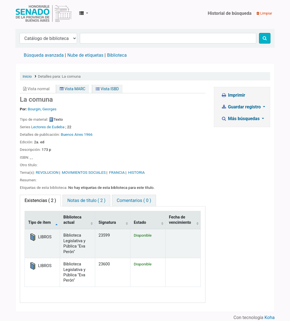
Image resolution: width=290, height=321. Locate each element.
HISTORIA (136, 172)
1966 (88, 134)
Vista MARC (72, 89)
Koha (270, 317)
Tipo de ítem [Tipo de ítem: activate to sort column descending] (39, 222)
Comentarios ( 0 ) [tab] (134, 200)
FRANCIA (117, 172)
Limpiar (264, 13)
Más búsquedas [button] (241, 118)
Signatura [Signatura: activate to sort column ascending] (107, 222)
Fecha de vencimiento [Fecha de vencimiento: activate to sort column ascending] (180, 220)
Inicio (27, 76)
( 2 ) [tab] (40, 200)
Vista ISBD (107, 89)
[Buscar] (264, 38)
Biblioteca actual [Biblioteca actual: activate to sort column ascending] (72, 220)
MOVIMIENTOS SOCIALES (84, 172)
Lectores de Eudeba (47, 127)
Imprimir (233, 95)
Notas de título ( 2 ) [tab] (86, 200)
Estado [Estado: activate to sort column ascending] (140, 222)
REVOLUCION (47, 172)
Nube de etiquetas (85, 55)
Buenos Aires (72, 134)
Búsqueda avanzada (44, 55)
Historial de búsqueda (229, 13)
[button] (83, 13)
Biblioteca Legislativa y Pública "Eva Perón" (43, 13)
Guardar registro (241, 107)
